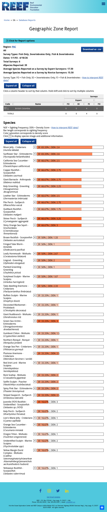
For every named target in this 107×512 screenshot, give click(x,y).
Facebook (40, 492)
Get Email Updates (53, 497)
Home (7, 20)
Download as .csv (92, 49)
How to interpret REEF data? (65, 127)
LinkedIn (66, 492)
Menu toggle (103, 5)
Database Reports (27, 20)
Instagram (49, 492)
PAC (14, 46)
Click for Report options (21, 40)
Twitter (58, 492)
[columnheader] (79, 100)
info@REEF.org (70, 502)
